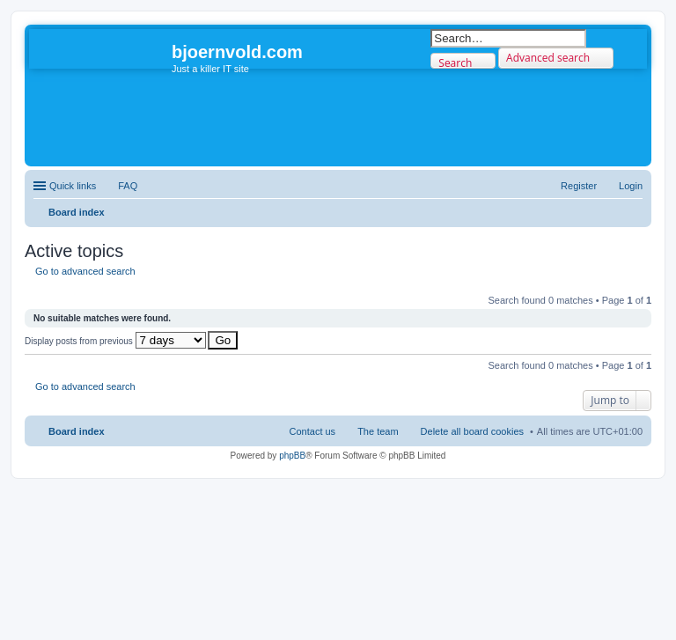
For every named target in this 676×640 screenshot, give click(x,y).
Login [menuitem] (631, 185)
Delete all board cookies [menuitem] (472, 431)
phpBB (292, 455)
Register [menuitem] (579, 185)
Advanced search (548, 57)
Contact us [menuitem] (313, 431)
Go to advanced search (85, 271)
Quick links (72, 185)
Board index (76, 431)
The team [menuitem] (377, 431)
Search (455, 62)
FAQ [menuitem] (127, 185)
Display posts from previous (115, 341)
